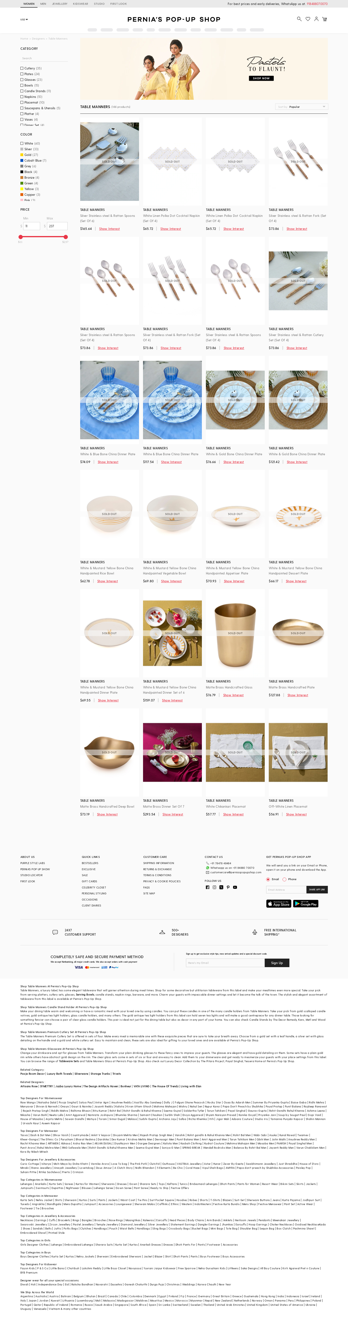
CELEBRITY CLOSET (94, 887)
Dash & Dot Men (40, 1135)
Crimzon (78, 1172)
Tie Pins (142, 1200)
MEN (43, 3)
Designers (38, 38)
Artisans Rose (29, 1086)
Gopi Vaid (314, 1114)
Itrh (211, 1118)
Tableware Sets (69, 1061)
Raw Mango (28, 1102)
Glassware (54, 1048)
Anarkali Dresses (150, 1244)
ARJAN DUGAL (103, 1143)
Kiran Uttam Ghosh (138, 1106)
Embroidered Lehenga (79, 1244)
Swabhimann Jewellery (261, 1163)
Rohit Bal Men (242, 1135)
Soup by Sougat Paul (291, 1114)
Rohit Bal (115, 1110)
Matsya (91, 1118)
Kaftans (172, 1183)
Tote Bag (231, 1228)
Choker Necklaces (281, 1224)
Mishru (183, 1106)
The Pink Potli (138, 1163)
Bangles (87, 1220)
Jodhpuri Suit (311, 1200)
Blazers (227, 1200)
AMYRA (230, 1167)
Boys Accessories (234, 1256)
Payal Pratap (274, 1106)
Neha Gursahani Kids (212, 1268)
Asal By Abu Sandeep (148, 1102)
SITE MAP (149, 893)
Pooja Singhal (68, 1102)
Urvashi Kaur (31, 1123)
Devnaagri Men (164, 1139)
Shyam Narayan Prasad (221, 1114)
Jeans (276, 1200)
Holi (33, 1284)
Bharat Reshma (85, 1139)
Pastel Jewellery (83, 1224)
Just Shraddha (287, 1163)
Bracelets (64, 1220)
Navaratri (102, 1284)
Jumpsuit (90, 1204)
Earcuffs (161, 1220)
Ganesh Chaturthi (136, 1284)
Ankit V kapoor (101, 1135)
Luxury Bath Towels (59, 1073)
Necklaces (26, 1220)
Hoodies (181, 1200)
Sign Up (277, 963)
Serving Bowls (85, 994)
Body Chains (196, 1220)
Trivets (116, 1073)
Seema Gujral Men (147, 1147)
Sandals (38, 1228)
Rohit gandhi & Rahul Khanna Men (209, 1135)
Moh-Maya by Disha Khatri (71, 1163)
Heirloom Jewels (245, 1220)
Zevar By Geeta (233, 1163)
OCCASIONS (90, 899)
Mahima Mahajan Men (241, 1143)
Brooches (48, 1208)
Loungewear (124, 1204)
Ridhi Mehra (316, 1102)
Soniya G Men (171, 1147)
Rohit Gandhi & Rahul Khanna (142, 1110)
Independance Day (50, 1284)
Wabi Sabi (260, 1135)
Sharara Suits (104, 1244)
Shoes (26, 1228)
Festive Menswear (270, 1204)
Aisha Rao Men (82, 1143)
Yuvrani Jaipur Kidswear (160, 1268)
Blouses (87, 1187)
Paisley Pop (303, 1167)
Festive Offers (180, 1187)
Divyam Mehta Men (125, 1135)
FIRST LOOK (118, 3)
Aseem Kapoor (51, 1123)
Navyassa (135, 1268)
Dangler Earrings (208, 1224)
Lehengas (26, 1183)
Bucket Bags (200, 1228)
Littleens (233, 1268)
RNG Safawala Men (74, 1147)
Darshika (103, 1139)
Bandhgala (54, 1204)
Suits (93, 1200)
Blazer (158, 1256)
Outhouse (168, 1163)
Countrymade (79, 1135)
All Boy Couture (270, 1268)
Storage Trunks (100, 1073)
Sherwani (71, 1200)
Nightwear (73, 1187)
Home (24, 38)
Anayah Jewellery (65, 1167)
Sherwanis (108, 1183)
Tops (162, 1183)
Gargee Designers (149, 1143)
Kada (322, 1224)
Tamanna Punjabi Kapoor (286, 1118)
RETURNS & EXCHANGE (157, 869)
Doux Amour (104, 1167)
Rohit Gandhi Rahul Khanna (287, 1110)
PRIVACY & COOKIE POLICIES (162, 881)
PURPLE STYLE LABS (32, 863)
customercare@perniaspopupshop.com (235, 872)
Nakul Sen (196, 1106)
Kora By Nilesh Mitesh (34, 1151)
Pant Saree (141, 1187)
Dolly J (168, 1102)
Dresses (122, 1183)
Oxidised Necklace (307, 1224)
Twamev (302, 1135)
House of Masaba (31, 1118)
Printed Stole (56, 1232)
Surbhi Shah (172, 1114)
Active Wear (305, 1204)
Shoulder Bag (248, 1228)
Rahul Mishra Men (48, 1147)
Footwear (26, 1208)
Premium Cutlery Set (60, 1031)
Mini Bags (217, 1228)
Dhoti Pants (227, 1183)
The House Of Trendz (165, 1086)
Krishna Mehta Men (140, 1139)
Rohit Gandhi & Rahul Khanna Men (111, 1147)
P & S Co (42, 1268)
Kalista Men (170, 1143)
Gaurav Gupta (257, 1110)
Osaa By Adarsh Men (237, 1102)
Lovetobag (86, 1167)
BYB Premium (28, 1272)
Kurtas (83, 1200)
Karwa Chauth (207, 1284)
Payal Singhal (236, 1110)
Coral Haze (193, 1167)
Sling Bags (159, 1228)
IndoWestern (203, 1204)
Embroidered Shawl (33, 1232)
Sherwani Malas (145, 1204)
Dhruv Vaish (60, 1135)
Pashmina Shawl (304, 1228)
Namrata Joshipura (100, 1114)
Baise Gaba (298, 1102)
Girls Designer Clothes (34, 1244)
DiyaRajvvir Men (124, 1143)
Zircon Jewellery (59, 1224)
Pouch (113, 1228)
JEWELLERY (60, 3)
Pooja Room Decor (32, 1073)
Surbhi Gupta (148, 1118)
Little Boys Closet (115, 1268)
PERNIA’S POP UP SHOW (35, 869)
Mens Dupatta (73, 1204)
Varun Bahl (40, 1114)
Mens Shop (249, 1204)
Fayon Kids (27, 1268)
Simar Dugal (117, 1118)
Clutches (85, 1228)
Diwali (24, 1284)
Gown (133, 1183)
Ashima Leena (316, 1110)
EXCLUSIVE (89, 869)
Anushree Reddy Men (301, 1139)
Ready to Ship (159, 1187)
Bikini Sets (287, 1183)
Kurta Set (121, 1244)
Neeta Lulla (56, 1114)
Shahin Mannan (315, 1118)
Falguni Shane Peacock (190, 1102)
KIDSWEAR (80, 3)
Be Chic (178, 1167)
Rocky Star (214, 1102)
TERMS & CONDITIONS (157, 875)
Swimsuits (42, 1187)
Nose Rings (116, 1220)
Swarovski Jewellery (33, 1224)
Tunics (183, 1183)
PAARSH (281, 1143)
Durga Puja (157, 1284)
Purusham (67, 1139)
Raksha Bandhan (82, 1284)
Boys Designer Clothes (34, 1256)
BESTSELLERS (90, 863)
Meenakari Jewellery (286, 1220)
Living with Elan (191, 1086)
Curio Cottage (29, 1163)
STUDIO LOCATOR (31, 875)
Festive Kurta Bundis (226, 1204)
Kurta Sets (55, 1183)
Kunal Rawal (287, 1135)
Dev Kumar (118, 1139)
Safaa (182, 1118)
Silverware (81, 1073)
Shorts (204, 1200)
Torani (103, 1118)
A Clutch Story (123, 1167)
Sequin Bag (267, 1228)
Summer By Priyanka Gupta (271, 1102)
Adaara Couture (242, 1118)
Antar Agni (102, 1102)
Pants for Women (248, 1183)
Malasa (132, 1118)
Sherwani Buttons (258, 1200)
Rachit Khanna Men (32, 1143)
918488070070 (317, 3)
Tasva (24, 1135)
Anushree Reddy (121, 1102)
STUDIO (99, 3)
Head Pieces (177, 1220)
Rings (76, 1220)
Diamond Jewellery (133, 1224)
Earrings (41, 1220)
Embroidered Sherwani (126, 1256)
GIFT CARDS (89, 881)
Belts (48, 1228)
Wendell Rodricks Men (217, 1147)
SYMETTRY (46, 1086)
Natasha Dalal (47, 1102)
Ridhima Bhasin (81, 1110)
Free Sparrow (187, 1268)
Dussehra (116, 1284)
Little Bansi (58, 1268)
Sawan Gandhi (74, 1118)
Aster (207, 1163)
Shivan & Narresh (47, 1106)
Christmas (173, 1284)
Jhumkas (227, 1224)
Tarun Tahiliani (216, 1110)
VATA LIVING (141, 1086)
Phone (292, 879)
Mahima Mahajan (165, 1106)
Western (186, 1204)
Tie (37, 1208)
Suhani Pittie (28, 1172)
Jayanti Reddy (103, 1106)
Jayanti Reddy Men (281, 1147)
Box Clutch (284, 1228)
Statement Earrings (183, 1224)
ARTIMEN (53, 1143)
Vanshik (180, 1135)
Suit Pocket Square (162, 1200)
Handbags (100, 1228)
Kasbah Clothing (191, 1143)
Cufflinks (163, 1204)
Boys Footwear (210, 1256)
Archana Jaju (167, 1118)
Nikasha (25, 1114)
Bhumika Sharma (127, 1114)
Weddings (188, 1284)
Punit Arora (27, 1147)
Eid (67, 1284)
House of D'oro (309, 1163)
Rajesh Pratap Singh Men (156, 1135)
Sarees (69, 1183)
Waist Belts (127, 1228)
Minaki (24, 1167)
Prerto (66, 1172)
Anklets (227, 1220)
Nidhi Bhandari (145, 1167)
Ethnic (175, 1204)
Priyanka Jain (267, 1114)
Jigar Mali (222, 1118)
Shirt (168, 1256)
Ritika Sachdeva (49, 1172)
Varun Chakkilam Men (310, 1147)
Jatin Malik (279, 1139)
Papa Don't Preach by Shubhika (243, 1106)
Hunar (217, 1163)
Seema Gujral (172, 1110)
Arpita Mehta (54, 1118)
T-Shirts (215, 1200)
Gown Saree (124, 1187)
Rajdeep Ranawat (315, 1106)
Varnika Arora (100, 1163)
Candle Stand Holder (61, 1007)
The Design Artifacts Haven (100, 1086)
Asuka (273, 1135)
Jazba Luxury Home (68, 1086)
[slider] (21, 237)
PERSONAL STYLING (94, 893)
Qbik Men (263, 1139)
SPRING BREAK (191, 1147)
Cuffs (52, 1220)
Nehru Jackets (85, 1256)
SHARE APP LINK (317, 889)
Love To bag (119, 1163)
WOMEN (29, 3)
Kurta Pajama (291, 1200)
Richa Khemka (198, 1118)
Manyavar (26, 1106)
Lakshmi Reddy (91, 1268)
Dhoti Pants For (185, 1244)
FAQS (146, 887)
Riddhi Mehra (59, 1110)
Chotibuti (73, 1268)
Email (273, 879)
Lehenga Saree (103, 1187)
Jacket (148, 1256)
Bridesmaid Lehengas (204, 1183)
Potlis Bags (71, 1228)
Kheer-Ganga (29, 1139)
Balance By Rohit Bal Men (250, 1147)
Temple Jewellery (107, 1224)
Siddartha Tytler (194, 1110)
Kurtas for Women (87, 1183)
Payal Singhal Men (300, 1143)
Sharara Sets (148, 1183)
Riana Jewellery (41, 1167)
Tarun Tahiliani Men (242, 1139)
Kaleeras (148, 1220)
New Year (225, 1284)
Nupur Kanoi (212, 1106)
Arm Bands (214, 1220)
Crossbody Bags (179, 1228)
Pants (102, 1200)
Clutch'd (154, 1163)
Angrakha (38, 1204)
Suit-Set (239, 1200)
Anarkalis (41, 1183)
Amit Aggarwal (75, 1114)
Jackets (311, 1183)
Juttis (57, 1228)
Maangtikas (133, 1220)
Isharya (46, 1163)
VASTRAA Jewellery (189, 1163)
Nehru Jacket (44, 1200)
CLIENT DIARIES (91, 905)
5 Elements (164, 1167)
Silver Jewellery (158, 1224)
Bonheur (126, 1086)
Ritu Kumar (100, 1110)
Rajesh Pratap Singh (36, 1110)
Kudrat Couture (214, 1143)
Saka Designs (249, 1268)
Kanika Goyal (247, 1114)
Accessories (105, 1204)
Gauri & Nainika (81, 1106)
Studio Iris (261, 1118)
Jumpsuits (27, 1187)
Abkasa (65, 1143)
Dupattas (57, 1187)
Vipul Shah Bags (212, 1167)
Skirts (299, 1183)
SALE (85, 875)
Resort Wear (270, 1183)
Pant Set (289, 1204)
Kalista (119, 1106)
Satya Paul (86, 1102)
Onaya (64, 1106)
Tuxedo (25, 1204)
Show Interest (109, 228)
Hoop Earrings (258, 1224)
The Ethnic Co (49, 1139)
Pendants (264, 1220)
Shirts (58, 1200)
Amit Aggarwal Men (214, 1139)
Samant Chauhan (151, 1114)
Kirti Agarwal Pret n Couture (301, 1268)
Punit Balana (293, 1106)
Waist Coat (127, 1200)
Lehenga (56, 1244)
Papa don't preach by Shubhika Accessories (265, 1167)
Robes (193, 1200)
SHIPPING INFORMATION (158, 863)
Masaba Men (266, 1143)
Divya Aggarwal (192, 1114)
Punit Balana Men (188, 1139)
